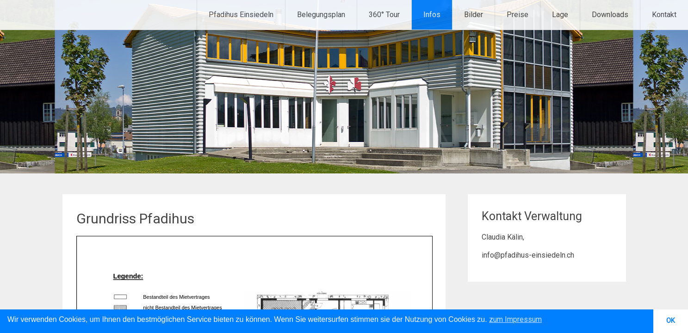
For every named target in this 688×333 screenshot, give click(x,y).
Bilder (473, 14)
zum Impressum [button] (515, 319)
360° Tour (384, 14)
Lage (560, 14)
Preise (517, 14)
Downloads (610, 14)
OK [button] (670, 321)
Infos (431, 14)
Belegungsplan (321, 14)
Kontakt (664, 14)
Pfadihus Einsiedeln (241, 14)
